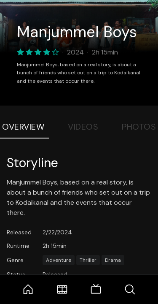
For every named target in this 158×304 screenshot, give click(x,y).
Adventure (58, 260)
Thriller (88, 260)
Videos (83, 126)
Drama (113, 260)
